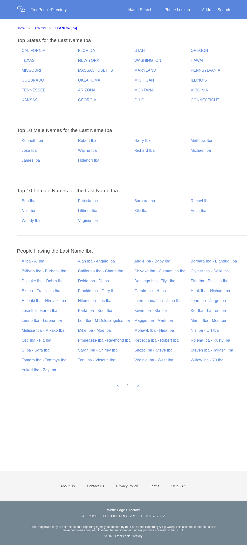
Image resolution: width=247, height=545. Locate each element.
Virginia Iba (88, 221)
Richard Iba (144, 150)
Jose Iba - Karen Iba (39, 311)
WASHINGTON (147, 60)
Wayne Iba (87, 150)
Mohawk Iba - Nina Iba (154, 330)
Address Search (216, 10)
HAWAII (198, 60)
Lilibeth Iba (87, 211)
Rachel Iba (200, 201)
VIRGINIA (199, 90)
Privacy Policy (127, 486)
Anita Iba (198, 211)
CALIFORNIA (33, 50)
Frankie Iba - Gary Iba (97, 291)
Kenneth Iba (32, 140)
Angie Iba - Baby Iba (152, 261)
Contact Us (95, 486)
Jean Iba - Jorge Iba (208, 301)
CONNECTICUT (205, 100)
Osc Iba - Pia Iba (36, 340)
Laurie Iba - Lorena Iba (42, 320)
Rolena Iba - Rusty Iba (210, 340)
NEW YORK (88, 60)
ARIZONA (87, 90)
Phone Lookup (177, 10)
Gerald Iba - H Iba (150, 291)
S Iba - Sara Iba (35, 350)
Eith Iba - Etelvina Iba (210, 281)
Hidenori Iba (89, 160)
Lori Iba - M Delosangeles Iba (104, 320)
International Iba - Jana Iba (158, 301)
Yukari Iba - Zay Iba (39, 370)
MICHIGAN (144, 80)
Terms (154, 486)
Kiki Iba (140, 211)
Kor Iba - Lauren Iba (208, 311)
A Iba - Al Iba (33, 261)
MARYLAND (145, 70)
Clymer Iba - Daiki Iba (210, 271)
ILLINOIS (199, 80)
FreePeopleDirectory (48, 10)
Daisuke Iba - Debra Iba (43, 281)
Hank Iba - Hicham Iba (210, 291)
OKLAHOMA (89, 80)
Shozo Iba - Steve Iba (153, 350)
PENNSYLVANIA (205, 70)
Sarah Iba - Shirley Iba (98, 350)
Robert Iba (87, 140)
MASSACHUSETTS (95, 70)
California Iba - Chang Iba (101, 271)
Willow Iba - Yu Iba (207, 360)
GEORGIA (87, 100)
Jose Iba (29, 150)
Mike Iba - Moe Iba (94, 330)
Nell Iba (28, 211)
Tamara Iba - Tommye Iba (44, 360)
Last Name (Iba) (66, 28)
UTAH (139, 50)
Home (21, 28)
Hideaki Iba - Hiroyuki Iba (44, 301)
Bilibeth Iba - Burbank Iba (44, 271)
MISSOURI (31, 70)
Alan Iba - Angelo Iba (96, 261)
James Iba (31, 160)
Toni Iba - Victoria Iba (97, 360)
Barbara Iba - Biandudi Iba (214, 261)
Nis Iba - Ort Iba (205, 330)
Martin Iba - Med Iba (208, 320)
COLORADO (33, 80)
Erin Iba (28, 201)
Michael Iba (201, 150)
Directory (40, 28)
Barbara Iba (144, 201)
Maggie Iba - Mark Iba (153, 320)
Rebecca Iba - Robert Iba (156, 340)
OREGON (199, 50)
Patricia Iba (88, 201)
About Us (68, 486)
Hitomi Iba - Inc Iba (94, 301)
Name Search (140, 10)
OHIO (139, 100)
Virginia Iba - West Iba (153, 360)
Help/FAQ (179, 486)
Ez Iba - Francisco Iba (41, 291)
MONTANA (144, 90)
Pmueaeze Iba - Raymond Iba (104, 340)
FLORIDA (86, 50)
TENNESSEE (34, 90)
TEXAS (28, 60)
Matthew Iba (201, 140)
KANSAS (30, 100)
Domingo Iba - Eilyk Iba (154, 281)
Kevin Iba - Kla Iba (150, 311)
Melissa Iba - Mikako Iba (43, 330)
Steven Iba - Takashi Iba (212, 350)
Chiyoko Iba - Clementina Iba (159, 271)
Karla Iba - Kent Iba (95, 311)
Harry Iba (142, 140)
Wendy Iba (31, 221)
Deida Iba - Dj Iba (93, 281)
